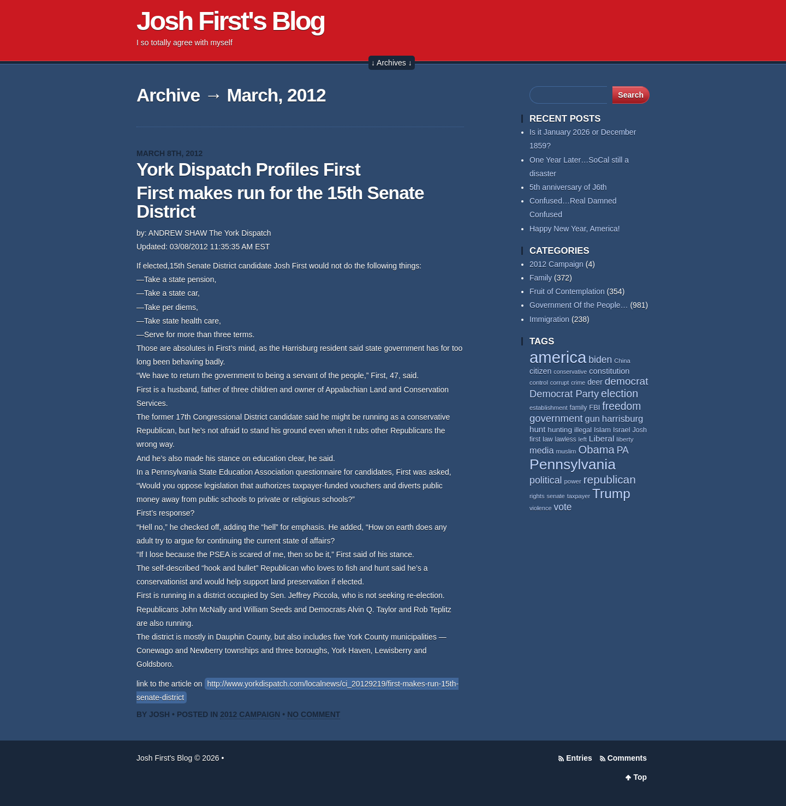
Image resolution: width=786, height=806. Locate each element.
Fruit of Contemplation (567, 291)
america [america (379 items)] (557, 357)
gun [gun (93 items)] (592, 418)
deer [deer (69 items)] (595, 382)
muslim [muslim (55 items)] (566, 451)
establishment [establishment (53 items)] (548, 407)
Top (640, 777)
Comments (627, 758)
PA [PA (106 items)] (623, 450)
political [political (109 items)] (545, 480)
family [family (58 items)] (578, 407)
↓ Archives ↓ (391, 62)
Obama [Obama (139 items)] (597, 450)
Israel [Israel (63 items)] (621, 430)
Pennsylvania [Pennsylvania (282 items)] (572, 464)
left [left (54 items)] (583, 439)
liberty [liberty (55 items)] (624, 439)
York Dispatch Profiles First (248, 169)
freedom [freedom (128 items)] (621, 406)
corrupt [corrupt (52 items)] (559, 382)
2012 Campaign (250, 714)
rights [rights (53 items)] (537, 496)
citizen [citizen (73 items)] (540, 371)
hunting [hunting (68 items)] (559, 430)
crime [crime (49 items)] (578, 382)
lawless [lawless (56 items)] (565, 439)
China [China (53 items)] (622, 360)
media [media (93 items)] (541, 450)
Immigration (549, 319)
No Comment (313, 714)
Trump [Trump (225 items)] (611, 493)
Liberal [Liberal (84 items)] (602, 438)
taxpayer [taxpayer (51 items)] (579, 496)
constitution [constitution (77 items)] (609, 371)
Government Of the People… (578, 305)
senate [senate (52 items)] (556, 496)
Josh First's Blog (230, 20)
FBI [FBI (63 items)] (594, 407)
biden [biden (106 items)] (600, 359)
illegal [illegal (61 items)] (583, 430)
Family (540, 277)
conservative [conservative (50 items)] (570, 371)
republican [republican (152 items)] (609, 479)
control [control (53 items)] (538, 382)
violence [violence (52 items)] (540, 508)
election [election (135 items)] (619, 393)
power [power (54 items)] (572, 481)
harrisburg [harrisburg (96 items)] (623, 419)
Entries (579, 758)
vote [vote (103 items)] (563, 506)
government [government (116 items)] (556, 418)
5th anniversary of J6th (568, 187)
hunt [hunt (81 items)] (537, 429)
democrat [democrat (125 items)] (626, 381)
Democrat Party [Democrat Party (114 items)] (564, 393)
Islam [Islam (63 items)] (602, 430)
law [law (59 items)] (548, 439)
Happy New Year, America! (574, 228)
